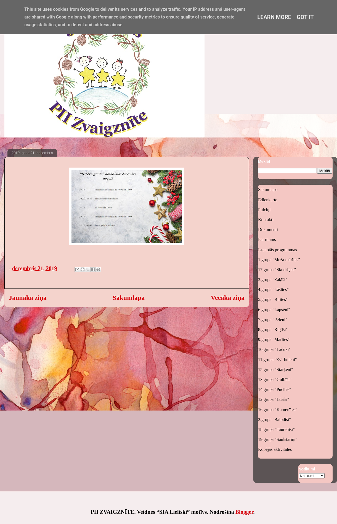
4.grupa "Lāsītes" (273, 289)
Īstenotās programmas (277, 249)
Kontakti (266, 219)
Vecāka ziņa (228, 297)
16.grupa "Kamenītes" (277, 409)
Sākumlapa (129, 297)
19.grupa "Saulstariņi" (277, 439)
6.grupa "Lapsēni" (274, 309)
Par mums (267, 239)
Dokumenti (268, 229)
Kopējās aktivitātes (275, 449)
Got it (305, 17)
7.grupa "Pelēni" (272, 319)
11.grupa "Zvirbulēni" (277, 359)
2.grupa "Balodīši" (274, 419)
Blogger (244, 512)
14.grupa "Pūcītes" (274, 389)
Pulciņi (264, 209)
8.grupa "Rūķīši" (273, 329)
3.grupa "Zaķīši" (272, 279)
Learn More (274, 17)
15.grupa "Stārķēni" (275, 369)
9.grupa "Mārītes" (274, 339)
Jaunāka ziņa (28, 297)
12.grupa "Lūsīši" (273, 399)
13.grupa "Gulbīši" (274, 379)
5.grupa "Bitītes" (273, 299)
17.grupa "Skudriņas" (277, 269)
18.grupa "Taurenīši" (276, 429)
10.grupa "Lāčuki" (274, 349)
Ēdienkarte (267, 199)
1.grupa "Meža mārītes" (279, 259)
